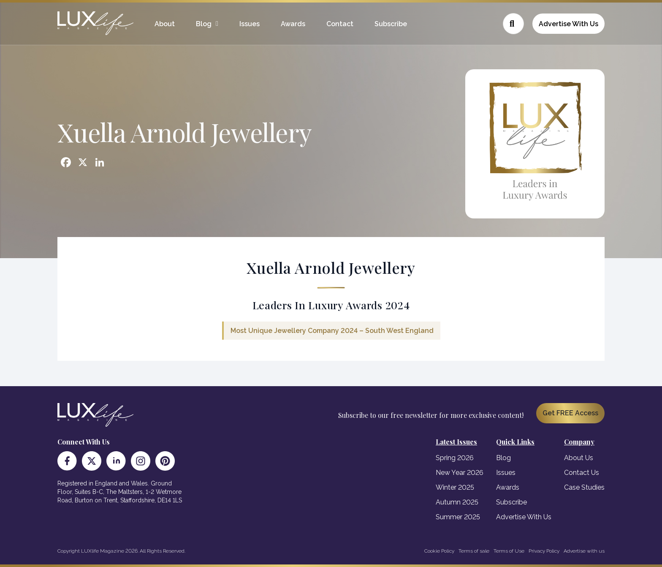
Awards (293, 24)
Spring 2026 (455, 458)
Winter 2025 (455, 487)
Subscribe (390, 24)
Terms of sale (474, 551)
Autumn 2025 (457, 502)
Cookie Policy (439, 551)
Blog (204, 24)
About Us (578, 458)
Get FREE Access (570, 413)
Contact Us (581, 473)
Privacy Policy (544, 551)
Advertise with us (584, 551)
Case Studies (584, 487)
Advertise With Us (568, 24)
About (165, 24)
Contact (339, 24)
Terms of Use (509, 551)
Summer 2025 (458, 517)
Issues (249, 24)
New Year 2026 (459, 473)
